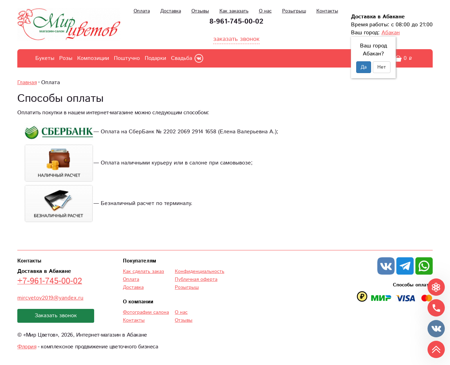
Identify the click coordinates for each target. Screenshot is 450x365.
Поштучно (127, 58)
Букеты (44, 58)
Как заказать (234, 11)
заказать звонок (236, 39)
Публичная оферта (196, 279)
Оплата (142, 11)
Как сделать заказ (143, 271)
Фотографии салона (146, 312)
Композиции (93, 58)
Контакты (327, 11)
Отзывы (200, 11)
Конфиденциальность (199, 271)
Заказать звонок (56, 316)
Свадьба (181, 58)
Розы (65, 58)
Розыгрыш (294, 11)
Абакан (390, 33)
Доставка (170, 11)
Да (364, 67)
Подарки (155, 58)
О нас (265, 11)
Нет (381, 67)
